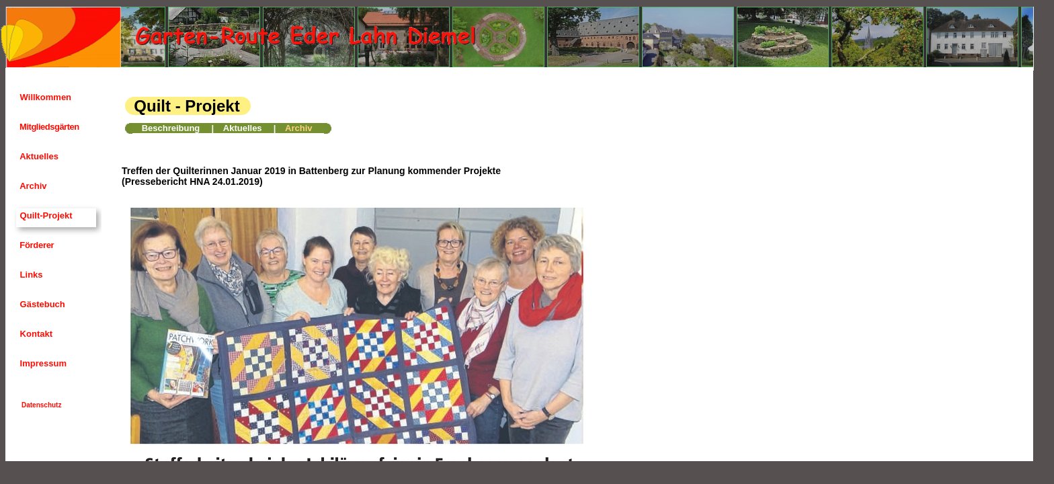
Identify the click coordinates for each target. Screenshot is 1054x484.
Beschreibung (171, 128)
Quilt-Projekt (45, 215)
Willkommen (44, 97)
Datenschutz (41, 405)
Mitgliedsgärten (48, 127)
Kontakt (34, 334)
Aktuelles (37, 156)
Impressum (42, 363)
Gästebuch (41, 304)
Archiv (32, 186)
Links (30, 275)
